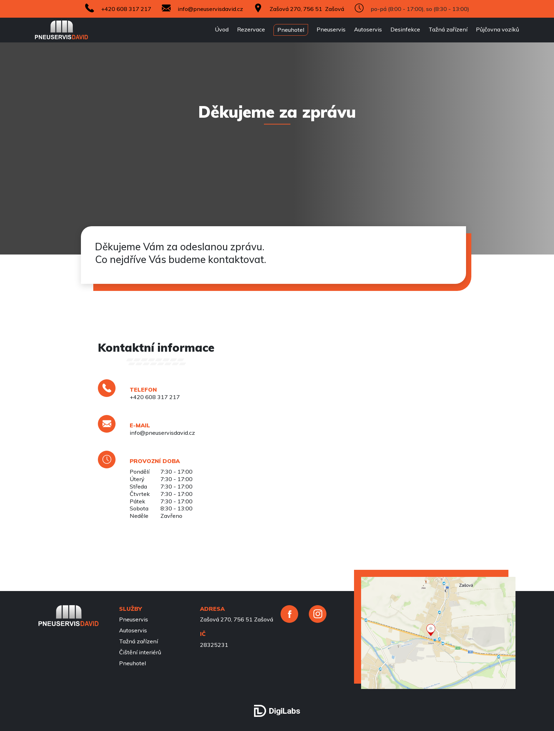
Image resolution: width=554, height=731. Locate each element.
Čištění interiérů (140, 652)
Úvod (222, 29)
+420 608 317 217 (126, 8)
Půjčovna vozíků (497, 29)
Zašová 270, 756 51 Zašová (307, 8)
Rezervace (251, 29)
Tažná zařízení (448, 29)
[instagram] (312, 614)
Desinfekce (405, 29)
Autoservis (368, 29)
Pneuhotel (290, 29)
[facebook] (289, 614)
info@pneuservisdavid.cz (210, 8)
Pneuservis (331, 29)
